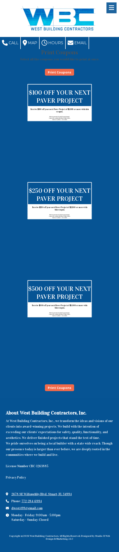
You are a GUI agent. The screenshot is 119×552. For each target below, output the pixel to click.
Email (77, 43)
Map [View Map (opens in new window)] (30, 43)
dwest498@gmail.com (26, 508)
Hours (52, 43)
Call (10, 43)
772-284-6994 (31, 501)
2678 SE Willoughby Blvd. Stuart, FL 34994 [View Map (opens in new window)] (41, 494)
